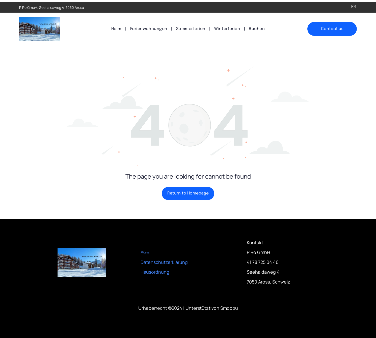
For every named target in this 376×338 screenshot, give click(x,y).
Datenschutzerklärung (164, 262)
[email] (354, 7)
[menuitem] (117, 28)
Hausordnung (155, 272)
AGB (145, 252)
